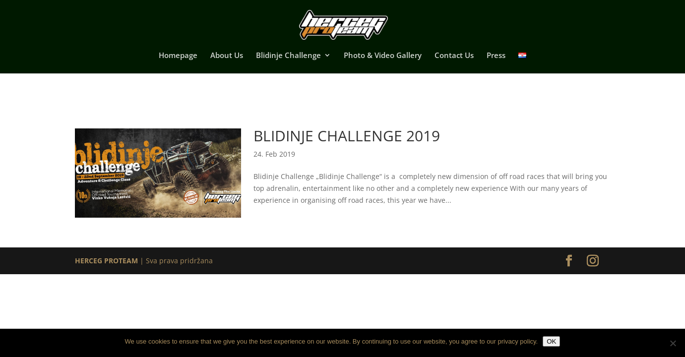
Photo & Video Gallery (383, 56)
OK (551, 341)
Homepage (178, 56)
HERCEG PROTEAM (106, 260)
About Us (226, 56)
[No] (673, 343)
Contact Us (454, 56)
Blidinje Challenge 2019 (346, 135)
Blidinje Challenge (288, 56)
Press (496, 56)
